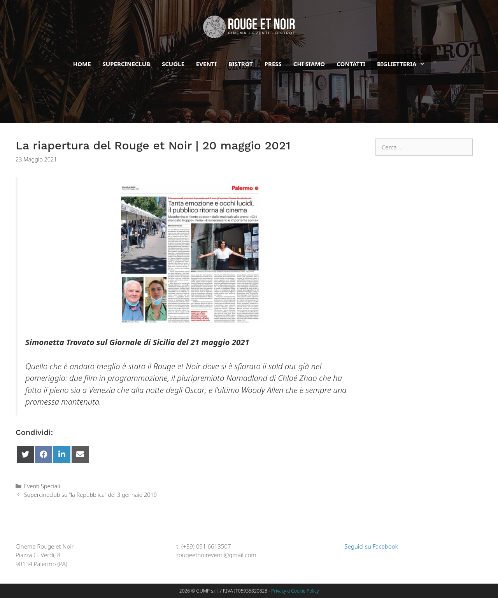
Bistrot (240, 64)
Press (273, 64)
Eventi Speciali (42, 486)
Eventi (206, 64)
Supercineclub (126, 64)
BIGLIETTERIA (404, 64)
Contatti (351, 64)
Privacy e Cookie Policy (295, 590)
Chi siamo (309, 64)
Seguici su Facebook (367, 546)
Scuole (173, 64)
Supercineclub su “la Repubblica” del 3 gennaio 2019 (90, 494)
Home (82, 64)
